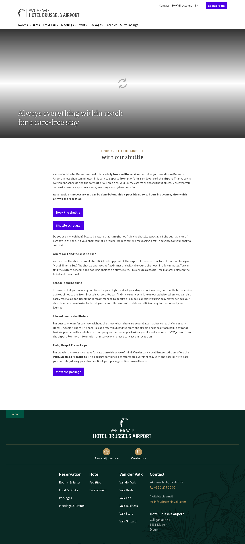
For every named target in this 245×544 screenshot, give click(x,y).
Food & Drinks (68, 490)
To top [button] (15, 414)
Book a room (216, 5)
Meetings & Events (74, 25)
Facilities (111, 25)
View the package (68, 372)
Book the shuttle (68, 212)
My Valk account (182, 5)
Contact (164, 5)
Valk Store (126, 513)
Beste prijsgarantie (107, 454)
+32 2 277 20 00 (162, 487)
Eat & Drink (50, 25)
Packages (96, 25)
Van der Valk (138, 454)
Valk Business (129, 506)
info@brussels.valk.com (168, 502)
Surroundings (129, 25)
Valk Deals (126, 490)
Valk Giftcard (128, 521)
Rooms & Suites (29, 25)
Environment (98, 490)
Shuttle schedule (68, 225)
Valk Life (125, 498)
